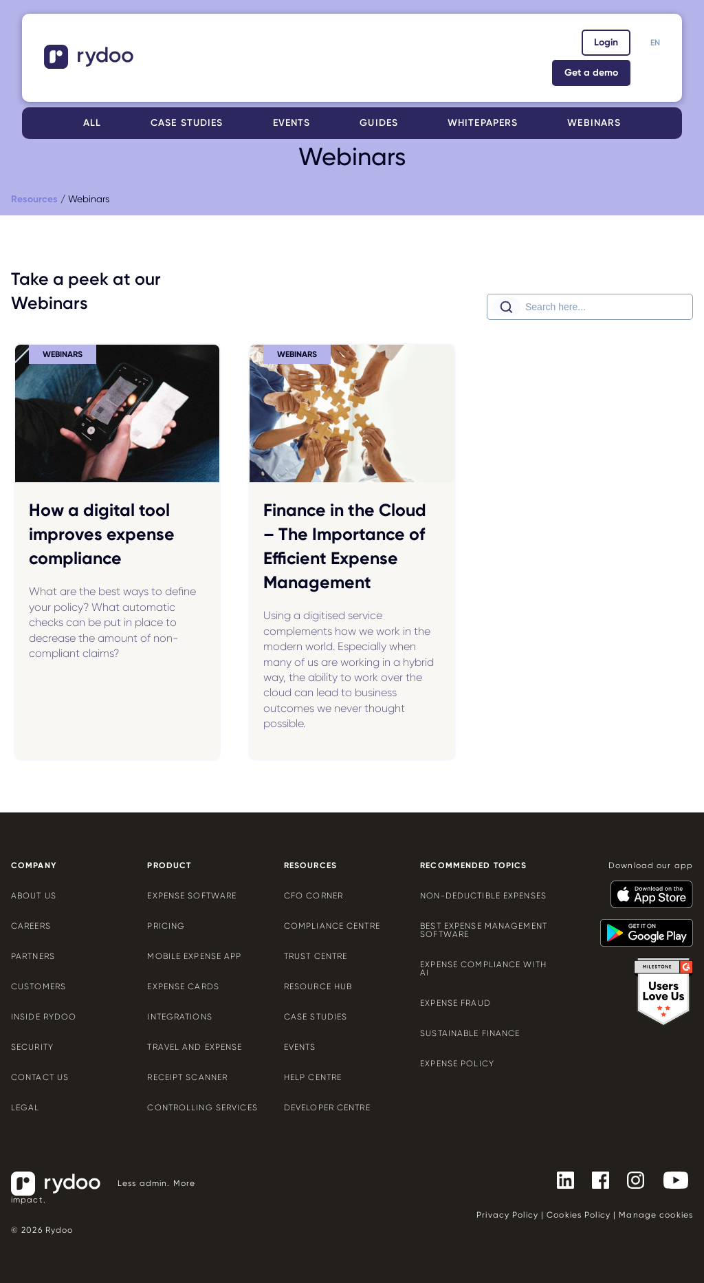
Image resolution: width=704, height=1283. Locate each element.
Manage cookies (656, 1215)
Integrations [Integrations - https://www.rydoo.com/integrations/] (179, 1017)
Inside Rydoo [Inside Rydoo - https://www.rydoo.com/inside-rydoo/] (43, 1017)
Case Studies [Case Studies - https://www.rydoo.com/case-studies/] (315, 1017)
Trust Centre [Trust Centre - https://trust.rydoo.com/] (315, 956)
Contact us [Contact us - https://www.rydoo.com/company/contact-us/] (40, 1077)
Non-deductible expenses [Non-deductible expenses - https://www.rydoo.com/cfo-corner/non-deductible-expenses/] (483, 896)
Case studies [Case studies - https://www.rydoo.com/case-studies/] (187, 123)
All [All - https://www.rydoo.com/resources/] (92, 123)
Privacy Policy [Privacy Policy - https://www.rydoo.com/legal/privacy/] (507, 1215)
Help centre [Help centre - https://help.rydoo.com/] (313, 1077)
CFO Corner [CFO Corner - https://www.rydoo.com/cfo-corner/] (313, 896)
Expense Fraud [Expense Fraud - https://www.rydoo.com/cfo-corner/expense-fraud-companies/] (455, 1003)
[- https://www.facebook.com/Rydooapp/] (595, 1179)
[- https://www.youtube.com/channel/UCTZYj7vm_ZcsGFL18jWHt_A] (670, 1179)
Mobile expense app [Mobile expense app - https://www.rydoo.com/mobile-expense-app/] (194, 956)
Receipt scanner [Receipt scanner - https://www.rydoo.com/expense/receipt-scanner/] (187, 1077)
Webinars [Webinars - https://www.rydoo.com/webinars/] (594, 123)
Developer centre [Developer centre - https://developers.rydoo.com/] (327, 1107)
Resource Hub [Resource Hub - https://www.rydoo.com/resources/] (318, 986)
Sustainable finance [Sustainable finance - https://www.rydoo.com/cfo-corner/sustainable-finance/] (470, 1033)
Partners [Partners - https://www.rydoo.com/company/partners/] (33, 956)
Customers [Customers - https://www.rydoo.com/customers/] (38, 986)
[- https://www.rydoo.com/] (90, 64)
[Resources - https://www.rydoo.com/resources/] (34, 199)
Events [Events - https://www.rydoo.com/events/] (292, 123)
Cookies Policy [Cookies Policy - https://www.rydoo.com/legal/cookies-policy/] (578, 1215)
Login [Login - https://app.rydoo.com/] (606, 42)
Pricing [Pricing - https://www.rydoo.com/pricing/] (166, 926)
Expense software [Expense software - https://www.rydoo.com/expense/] (191, 896)
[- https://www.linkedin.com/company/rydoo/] (560, 1179)
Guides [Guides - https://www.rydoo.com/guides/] (379, 123)
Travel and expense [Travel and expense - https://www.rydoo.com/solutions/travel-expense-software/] (194, 1047)
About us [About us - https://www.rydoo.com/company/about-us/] (33, 896)
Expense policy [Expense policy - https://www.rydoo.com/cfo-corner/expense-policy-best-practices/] (457, 1063)
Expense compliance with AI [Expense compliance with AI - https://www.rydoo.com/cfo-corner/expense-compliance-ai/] (483, 969)
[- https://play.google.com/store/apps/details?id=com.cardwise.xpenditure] (641, 926)
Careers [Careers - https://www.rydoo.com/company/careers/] (31, 926)
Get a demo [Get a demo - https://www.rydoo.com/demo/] (591, 72)
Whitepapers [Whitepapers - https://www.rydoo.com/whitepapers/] (483, 123)
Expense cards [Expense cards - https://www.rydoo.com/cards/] (183, 986)
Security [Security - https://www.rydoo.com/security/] (32, 1047)
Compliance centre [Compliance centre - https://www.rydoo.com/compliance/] (332, 926)
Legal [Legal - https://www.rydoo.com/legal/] (25, 1107)
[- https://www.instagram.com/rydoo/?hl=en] (630, 1179)
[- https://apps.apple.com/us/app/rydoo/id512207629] (646, 888)
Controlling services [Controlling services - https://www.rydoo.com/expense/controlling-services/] (202, 1107)
